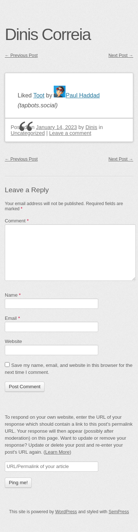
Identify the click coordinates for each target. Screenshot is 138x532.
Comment (17, 221)
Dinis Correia (48, 34)
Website (13, 341)
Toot (38, 95)
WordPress (66, 511)
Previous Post (21, 55)
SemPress (119, 511)
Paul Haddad (77, 95)
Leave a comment (70, 133)
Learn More (57, 452)
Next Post (121, 55)
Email (12, 318)
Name (13, 295)
